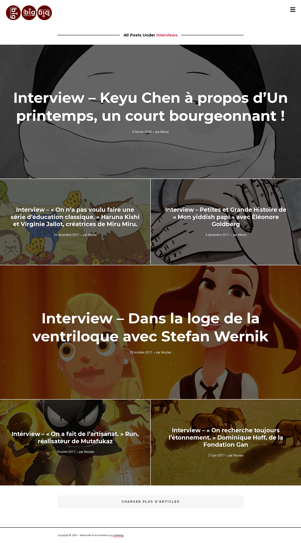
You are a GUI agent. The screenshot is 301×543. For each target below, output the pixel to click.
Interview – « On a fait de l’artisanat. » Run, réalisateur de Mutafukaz (75, 437)
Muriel (164, 131)
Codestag (117, 535)
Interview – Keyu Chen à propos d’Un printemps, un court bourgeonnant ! (150, 106)
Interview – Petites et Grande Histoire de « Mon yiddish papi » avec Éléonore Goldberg (225, 217)
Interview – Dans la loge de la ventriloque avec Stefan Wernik (150, 327)
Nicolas (166, 352)
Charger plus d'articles (151, 501)
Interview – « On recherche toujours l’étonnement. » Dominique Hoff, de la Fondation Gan (226, 437)
